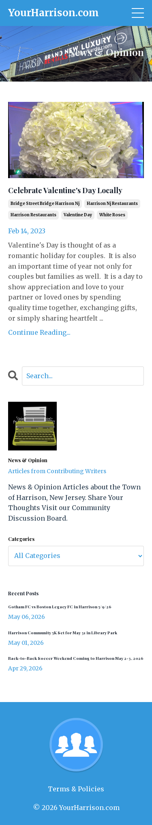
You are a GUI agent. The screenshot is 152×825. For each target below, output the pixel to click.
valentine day (78, 215)
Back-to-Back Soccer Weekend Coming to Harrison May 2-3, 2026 (75, 658)
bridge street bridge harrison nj (45, 203)
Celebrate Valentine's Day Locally (65, 190)
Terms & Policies (76, 789)
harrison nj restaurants (112, 203)
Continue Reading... (39, 332)
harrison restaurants (33, 215)
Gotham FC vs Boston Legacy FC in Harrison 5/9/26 (59, 606)
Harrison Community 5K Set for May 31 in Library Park (62, 632)
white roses (112, 215)
